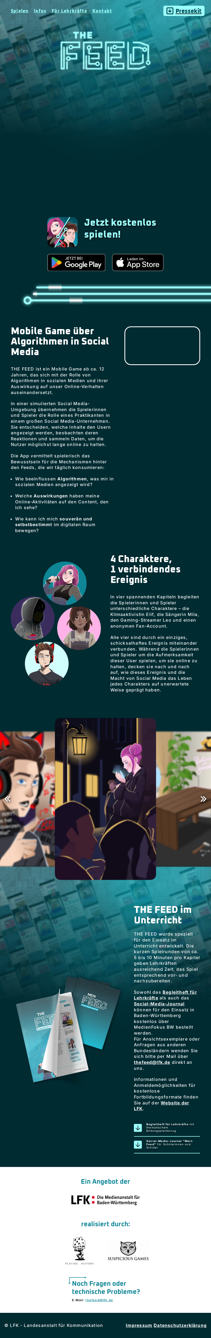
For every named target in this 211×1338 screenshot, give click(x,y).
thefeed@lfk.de (152, 1062)
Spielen (19, 11)
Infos (40, 11)
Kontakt (102, 11)
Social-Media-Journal (159, 1003)
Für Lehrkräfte (69, 11)
